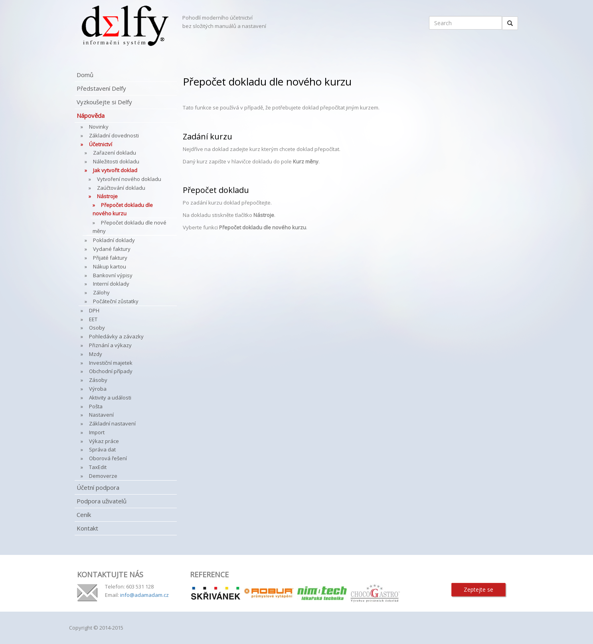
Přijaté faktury (110, 257)
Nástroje (107, 196)
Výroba (98, 388)
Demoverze (103, 475)
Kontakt (87, 528)
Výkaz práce (104, 441)
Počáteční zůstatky (115, 301)
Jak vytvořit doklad (115, 170)
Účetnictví (100, 144)
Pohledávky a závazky (116, 336)
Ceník (84, 515)
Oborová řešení (108, 458)
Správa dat (102, 449)
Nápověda (91, 115)
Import (97, 432)
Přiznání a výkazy (110, 345)
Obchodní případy (110, 371)
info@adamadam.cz (144, 594)
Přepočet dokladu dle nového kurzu (123, 209)
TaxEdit (98, 467)
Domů (85, 75)
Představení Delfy (101, 88)
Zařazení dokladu (114, 152)
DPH (94, 310)
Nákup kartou (109, 266)
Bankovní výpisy (112, 275)
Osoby (97, 327)
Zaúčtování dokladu (121, 187)
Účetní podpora (98, 487)
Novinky (99, 126)
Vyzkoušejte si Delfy (104, 102)
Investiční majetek (110, 362)
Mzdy (95, 354)
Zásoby (98, 380)
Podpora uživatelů (102, 501)
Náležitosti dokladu (116, 161)
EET (93, 319)
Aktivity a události (110, 397)
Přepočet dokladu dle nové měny (129, 227)
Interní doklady (111, 283)
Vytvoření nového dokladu (129, 179)
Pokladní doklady (114, 240)
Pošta (96, 406)
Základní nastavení (112, 423)
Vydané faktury (111, 248)
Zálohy (101, 292)
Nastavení (101, 414)
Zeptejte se (478, 589)
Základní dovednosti (114, 135)
